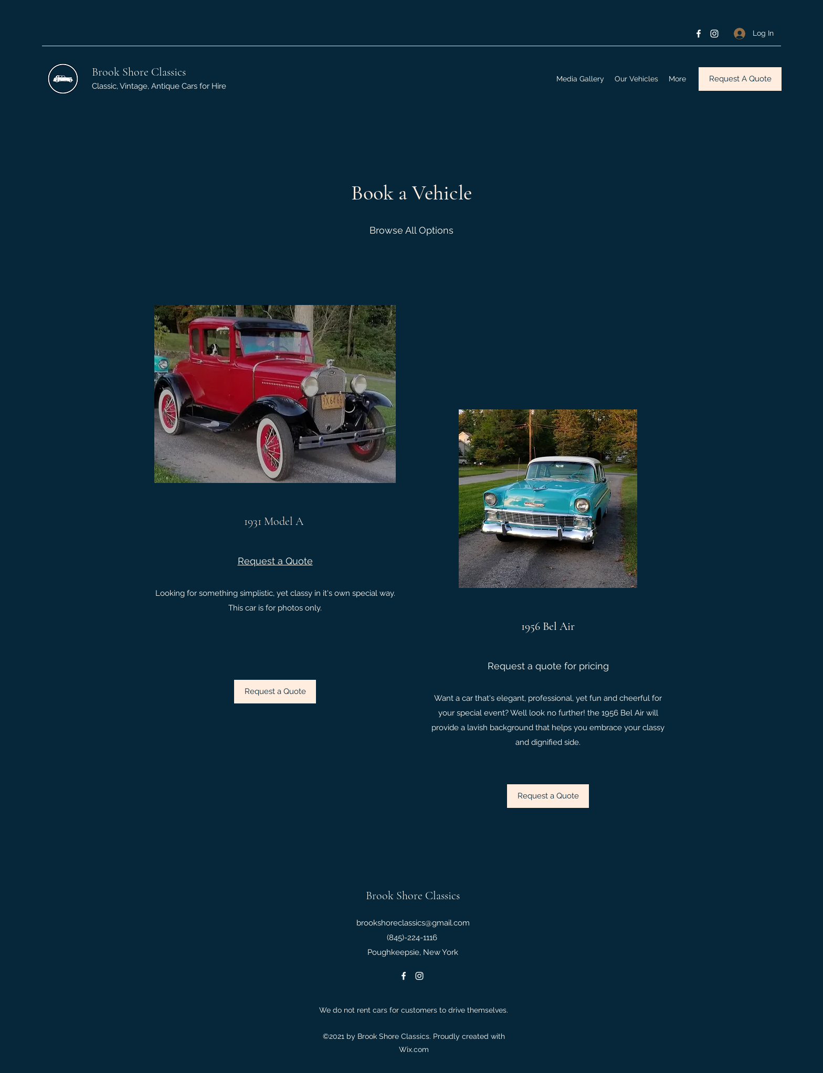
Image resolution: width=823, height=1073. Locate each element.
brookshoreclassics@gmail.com (413, 923)
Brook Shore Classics (139, 72)
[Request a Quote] (275, 691)
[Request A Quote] (740, 79)
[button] (548, 796)
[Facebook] (698, 33)
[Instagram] (714, 33)
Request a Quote (275, 560)
